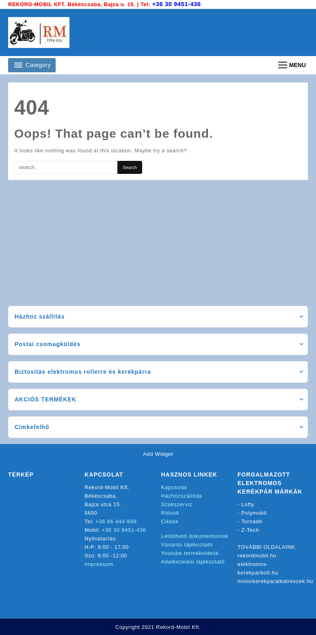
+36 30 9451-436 (177, 4)
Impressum (98, 564)
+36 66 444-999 (116, 521)
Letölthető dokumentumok (195, 536)
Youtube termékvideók (190, 553)
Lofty (247, 504)
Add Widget (158, 454)
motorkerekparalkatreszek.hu (276, 581)
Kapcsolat (174, 487)
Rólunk (170, 512)
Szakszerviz (177, 504)
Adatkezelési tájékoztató (193, 561)
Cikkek (170, 521)
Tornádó (251, 521)
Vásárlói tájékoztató (187, 544)
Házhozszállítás (182, 495)
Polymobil (254, 512)
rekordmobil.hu (257, 555)
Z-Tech (250, 530)
